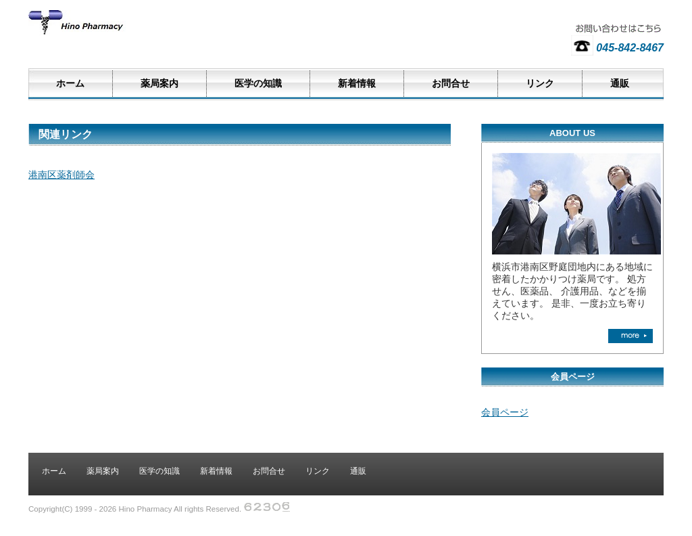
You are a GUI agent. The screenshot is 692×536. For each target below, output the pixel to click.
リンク (540, 84)
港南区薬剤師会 (61, 175)
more (630, 336)
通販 (619, 84)
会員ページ (504, 412)
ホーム (70, 84)
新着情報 (357, 84)
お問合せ (451, 84)
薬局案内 (159, 84)
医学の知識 (258, 84)
